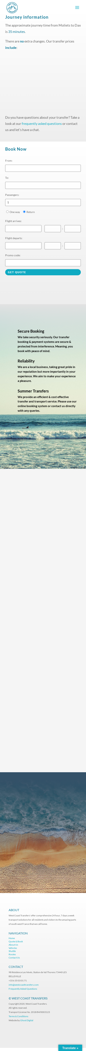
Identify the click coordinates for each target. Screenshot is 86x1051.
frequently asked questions (42, 123)
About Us (13, 944)
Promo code (13, 255)
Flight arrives (13, 221)
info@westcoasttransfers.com (24, 984)
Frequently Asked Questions (23, 988)
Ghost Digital (26, 1020)
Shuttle (12, 951)
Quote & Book (16, 941)
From (8, 160)
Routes (12, 954)
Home (12, 938)
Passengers (12, 194)
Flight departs (13, 238)
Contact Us (14, 957)
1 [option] (8, 202)
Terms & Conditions (18, 1016)
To (7, 177)
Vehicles (13, 948)
